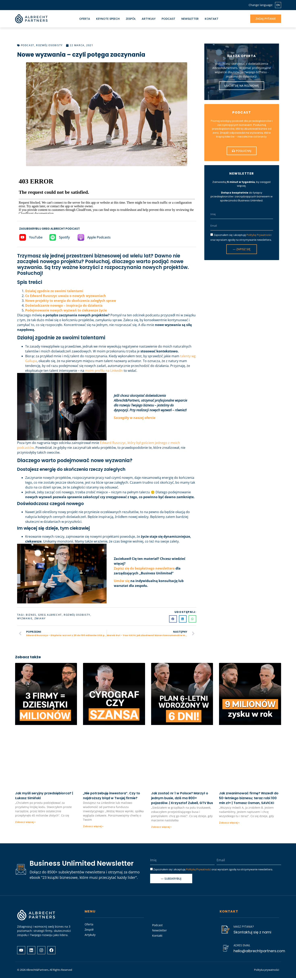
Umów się (122, 581)
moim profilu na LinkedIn (104, 370)
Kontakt (211, 19)
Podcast (168, 19)
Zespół (131, 19)
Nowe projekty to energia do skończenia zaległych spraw (70, 300)
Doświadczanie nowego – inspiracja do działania (64, 305)
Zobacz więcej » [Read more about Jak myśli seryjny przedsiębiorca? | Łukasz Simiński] (25, 822)
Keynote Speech (108, 19)
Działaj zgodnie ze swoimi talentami (54, 291)
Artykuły (149, 19)
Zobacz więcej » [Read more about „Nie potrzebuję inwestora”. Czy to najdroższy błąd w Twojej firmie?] (93, 826)
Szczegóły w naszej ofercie (134, 418)
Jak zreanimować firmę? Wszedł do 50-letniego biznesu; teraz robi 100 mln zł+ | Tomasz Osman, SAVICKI (248, 798)
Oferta (84, 19)
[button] (173, 619)
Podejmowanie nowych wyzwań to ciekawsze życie (66, 310)
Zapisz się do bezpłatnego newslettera (144, 568)
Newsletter (190, 19)
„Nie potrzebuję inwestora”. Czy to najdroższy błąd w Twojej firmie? (111, 795)
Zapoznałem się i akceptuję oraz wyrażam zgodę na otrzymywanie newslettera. (213, 869)
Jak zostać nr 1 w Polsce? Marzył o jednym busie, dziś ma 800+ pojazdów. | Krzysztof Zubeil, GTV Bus (182, 798)
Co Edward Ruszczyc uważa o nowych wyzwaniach (65, 296)
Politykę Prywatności (258, 235)
